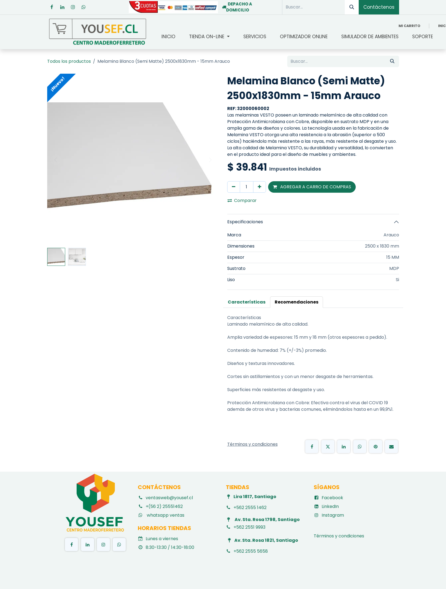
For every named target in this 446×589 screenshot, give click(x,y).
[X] (327, 446)
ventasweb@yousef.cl (169, 498)
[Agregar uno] (259, 187)
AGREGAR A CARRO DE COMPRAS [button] (312, 187)
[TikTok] (119, 544)
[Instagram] (73, 7)
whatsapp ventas (165, 515)
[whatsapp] (83, 7)
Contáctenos (378, 7)
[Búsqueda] (352, 7)
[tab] (246, 302)
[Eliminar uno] (233, 187)
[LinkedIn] (62, 7)
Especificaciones (245, 222)
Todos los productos (69, 61)
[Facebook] (51, 7)
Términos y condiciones (339, 536)
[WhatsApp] (359, 446)
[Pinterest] (375, 446)
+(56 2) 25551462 (164, 506)
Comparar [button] (242, 200)
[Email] (391, 446)
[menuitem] (168, 37)
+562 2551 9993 (249, 527)
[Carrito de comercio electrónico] (409, 26)
